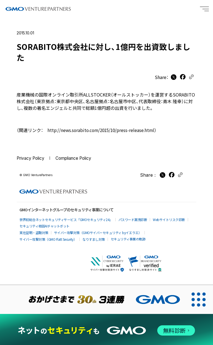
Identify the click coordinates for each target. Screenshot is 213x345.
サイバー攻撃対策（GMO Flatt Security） (48, 237)
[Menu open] (204, 9)
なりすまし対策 (93, 237)
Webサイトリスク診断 (169, 217)
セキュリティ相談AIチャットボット (44, 223)
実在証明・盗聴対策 (33, 230)
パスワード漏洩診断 (132, 217)
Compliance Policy (77, 158)
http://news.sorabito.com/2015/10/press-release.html (103, 129)
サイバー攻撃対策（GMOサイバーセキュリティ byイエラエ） (98, 230)
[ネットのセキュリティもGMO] (106, 328)
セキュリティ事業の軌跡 (128, 236)
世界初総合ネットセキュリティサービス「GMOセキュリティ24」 (66, 217)
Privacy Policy (32, 158)
